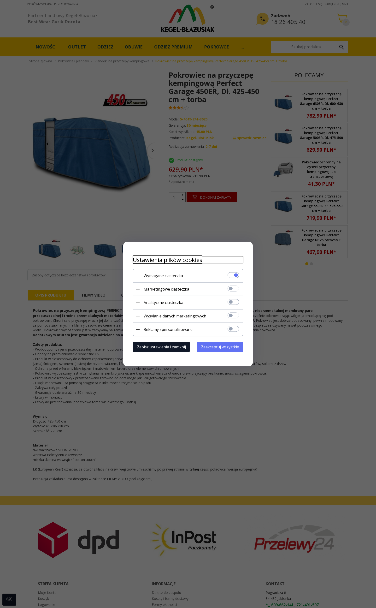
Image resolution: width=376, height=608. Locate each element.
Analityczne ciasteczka (163, 302)
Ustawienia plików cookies (167, 259)
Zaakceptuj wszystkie (220, 347)
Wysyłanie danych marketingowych (175, 316)
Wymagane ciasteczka (163, 275)
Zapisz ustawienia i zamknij (161, 347)
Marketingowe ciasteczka (166, 289)
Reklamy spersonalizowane (168, 329)
